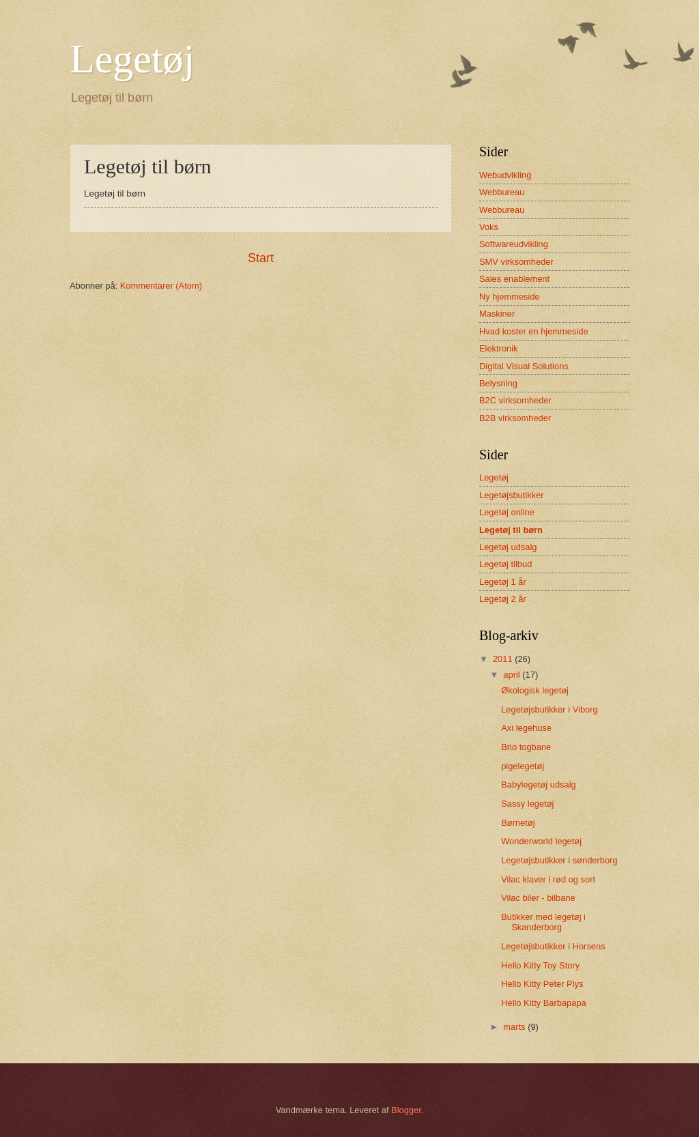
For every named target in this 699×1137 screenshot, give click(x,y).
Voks (488, 227)
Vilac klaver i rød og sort (548, 879)
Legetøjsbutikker (511, 495)
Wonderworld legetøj (541, 841)
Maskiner (497, 313)
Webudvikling (505, 175)
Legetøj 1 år (502, 582)
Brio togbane (526, 747)
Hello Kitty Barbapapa (543, 1003)
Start (261, 258)
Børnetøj (517, 823)
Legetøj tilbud (505, 564)
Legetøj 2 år (502, 599)
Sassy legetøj (527, 803)
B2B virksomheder (515, 418)
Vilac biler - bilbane (538, 898)
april (512, 675)
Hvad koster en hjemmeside (533, 331)
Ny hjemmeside (509, 296)
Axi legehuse (526, 728)
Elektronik (498, 348)
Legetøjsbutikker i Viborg (549, 709)
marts (515, 1027)
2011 (504, 659)
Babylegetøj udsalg (538, 784)
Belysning (498, 383)
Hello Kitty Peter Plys (542, 984)
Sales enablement (514, 279)
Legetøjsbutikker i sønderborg (559, 860)
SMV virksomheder (516, 262)
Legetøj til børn (511, 530)
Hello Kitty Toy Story (540, 965)
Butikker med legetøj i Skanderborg (543, 922)
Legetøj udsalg (508, 547)
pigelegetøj (522, 766)
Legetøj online (506, 512)
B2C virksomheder (515, 400)
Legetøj (132, 58)
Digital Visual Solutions (524, 366)
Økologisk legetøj (535, 690)
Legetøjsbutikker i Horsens (553, 946)
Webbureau (501, 192)
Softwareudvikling (513, 244)
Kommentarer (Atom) (161, 285)
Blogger (406, 1110)
